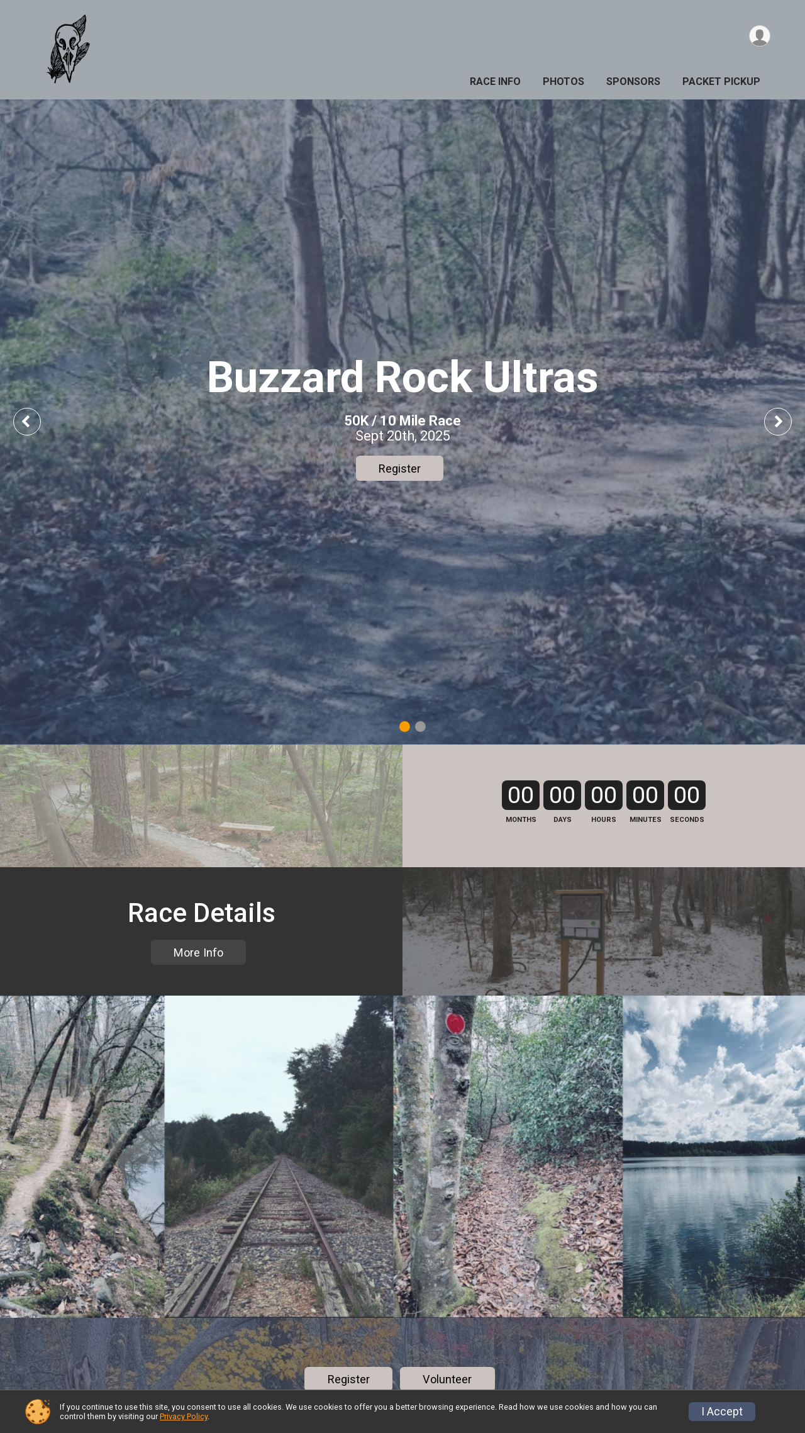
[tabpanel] (402, 422)
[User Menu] (758, 36)
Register (400, 468)
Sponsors (633, 81)
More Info (198, 1044)
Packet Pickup (721, 81)
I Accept (722, 1411)
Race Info (495, 81)
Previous (36, 421)
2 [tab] (420, 726)
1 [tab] (404, 726)
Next (787, 421)
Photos (563, 81)
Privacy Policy (184, 1416)
